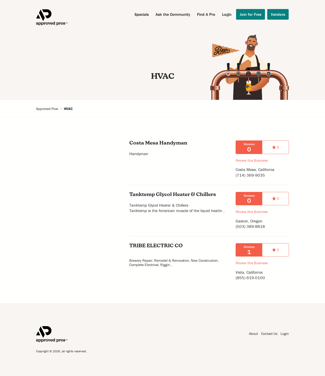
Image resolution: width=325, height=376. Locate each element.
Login (227, 14)
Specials (142, 14)
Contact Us (269, 333)
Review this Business (252, 160)
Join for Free (250, 14)
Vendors (278, 14)
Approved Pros (47, 108)
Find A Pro (206, 14)
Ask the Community (173, 14)
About (253, 333)
